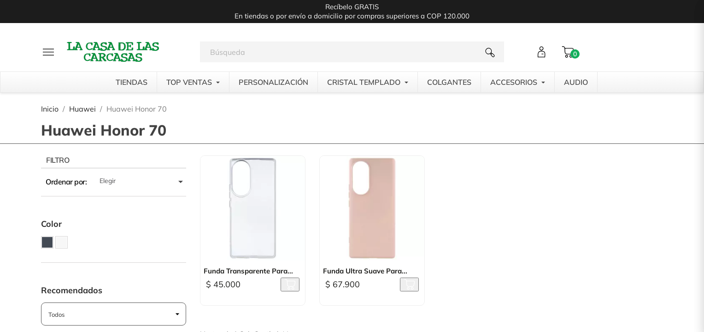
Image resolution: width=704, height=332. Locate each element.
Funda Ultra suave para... (365, 271)
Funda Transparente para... (248, 271)
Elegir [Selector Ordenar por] (143, 181)
